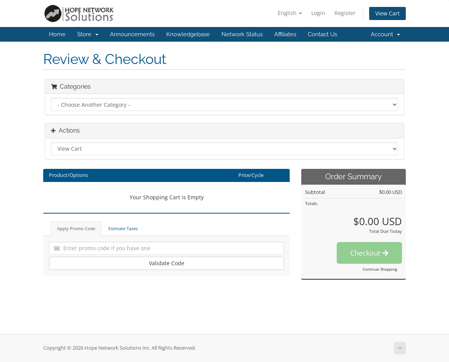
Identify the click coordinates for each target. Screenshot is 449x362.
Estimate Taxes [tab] (123, 228)
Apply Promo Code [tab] (76, 228)
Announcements (132, 34)
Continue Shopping (380, 269)
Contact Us (322, 34)
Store (87, 34)
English (290, 13)
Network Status (242, 34)
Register (345, 13)
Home (57, 34)
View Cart (387, 13)
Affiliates (285, 34)
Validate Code (166, 263)
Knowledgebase (188, 34)
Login (318, 13)
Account (385, 34)
